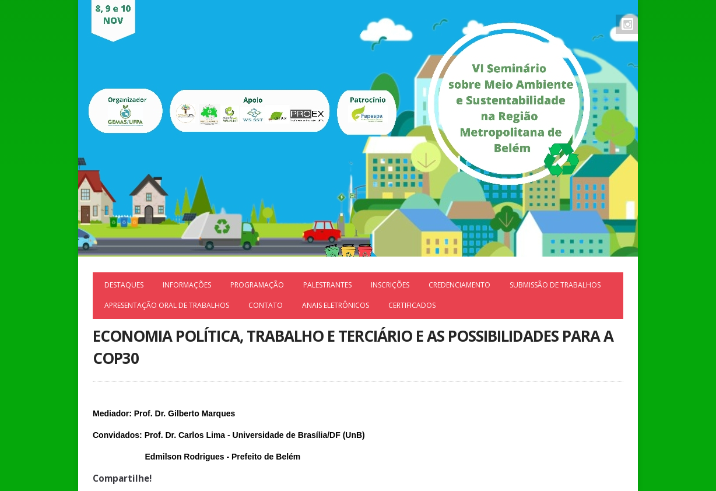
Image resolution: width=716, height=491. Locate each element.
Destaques (123, 285)
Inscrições (390, 285)
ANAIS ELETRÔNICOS (335, 305)
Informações (187, 285)
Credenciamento (459, 285)
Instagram (627, 23)
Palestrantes (327, 285)
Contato (265, 305)
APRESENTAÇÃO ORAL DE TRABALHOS (166, 305)
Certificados (412, 305)
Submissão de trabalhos (555, 285)
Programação (257, 285)
